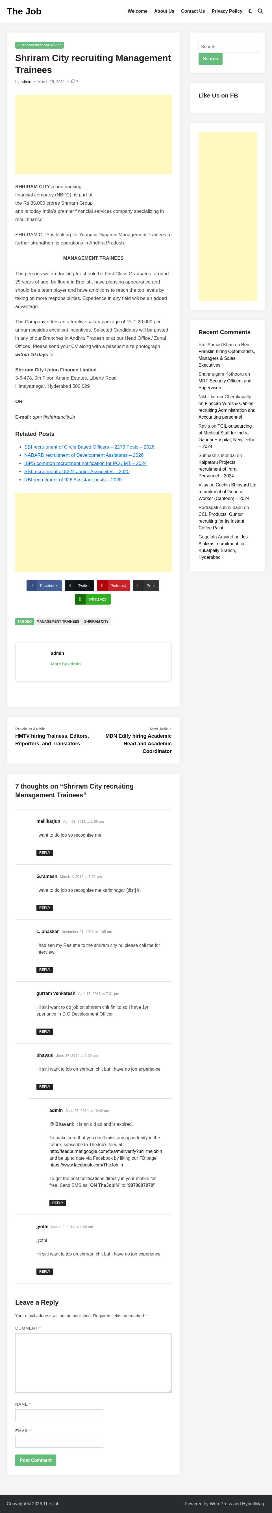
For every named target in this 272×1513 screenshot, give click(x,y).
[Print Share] (146, 585)
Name (23, 1404)
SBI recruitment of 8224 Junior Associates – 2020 (76, 471)
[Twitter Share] (79, 585)
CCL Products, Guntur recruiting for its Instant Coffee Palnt (221, 521)
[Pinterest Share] (113, 585)
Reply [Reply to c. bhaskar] (44, 970)
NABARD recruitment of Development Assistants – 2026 (83, 455)
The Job (24, 11)
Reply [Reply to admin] (57, 1203)
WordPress (221, 1503)
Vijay (203, 484)
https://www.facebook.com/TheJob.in (86, 1165)
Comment (28, 1328)
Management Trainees (58, 622)
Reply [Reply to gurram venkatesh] (44, 1032)
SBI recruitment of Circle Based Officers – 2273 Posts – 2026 (89, 447)
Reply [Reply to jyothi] (44, 1272)
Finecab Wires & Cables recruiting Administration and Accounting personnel (227, 410)
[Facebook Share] (44, 585)
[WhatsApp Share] (93, 599)
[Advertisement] (93, 134)
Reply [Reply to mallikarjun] (44, 853)
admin (26, 81)
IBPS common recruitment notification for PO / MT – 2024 (85, 463)
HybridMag (253, 1503)
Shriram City (96, 622)
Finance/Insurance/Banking (40, 45)
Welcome (137, 11)
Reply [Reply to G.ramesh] (44, 908)
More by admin (66, 663)
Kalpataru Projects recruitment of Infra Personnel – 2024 (217, 469)
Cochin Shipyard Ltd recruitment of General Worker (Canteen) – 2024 (227, 491)
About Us (164, 11)
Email (23, 1430)
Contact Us (193, 11)
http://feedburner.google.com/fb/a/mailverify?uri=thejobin (105, 1151)
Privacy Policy (227, 11)
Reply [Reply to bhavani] (44, 1087)
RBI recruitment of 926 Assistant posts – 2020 (73, 479)
